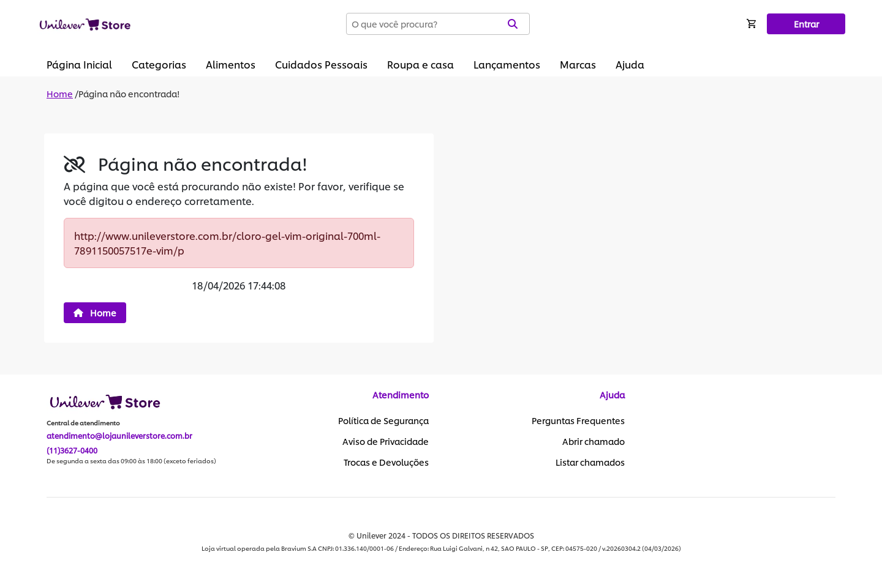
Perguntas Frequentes (578, 420)
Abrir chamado (593, 441)
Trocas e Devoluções (386, 462)
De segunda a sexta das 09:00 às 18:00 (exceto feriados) (131, 461)
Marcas (578, 64)
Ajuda (630, 64)
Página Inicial (79, 64)
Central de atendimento (83, 423)
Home (60, 93)
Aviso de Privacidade (385, 441)
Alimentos (230, 64)
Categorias (159, 64)
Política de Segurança (383, 420)
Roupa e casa (420, 64)
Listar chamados (590, 462)
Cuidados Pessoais (321, 64)
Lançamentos (506, 64)
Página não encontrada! (129, 93)
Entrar (806, 23)
